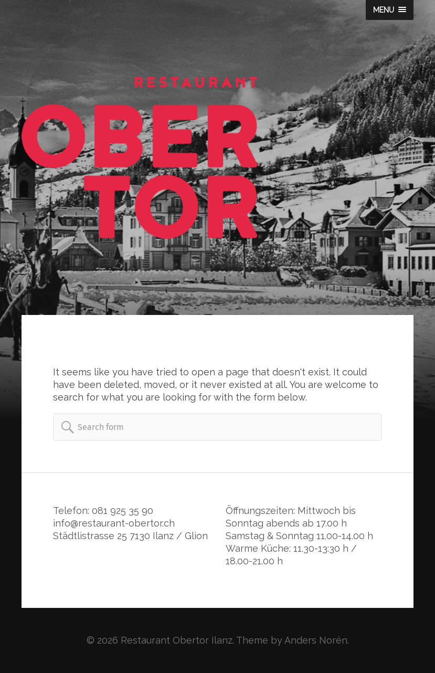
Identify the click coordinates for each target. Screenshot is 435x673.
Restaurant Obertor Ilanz (176, 640)
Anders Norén (315, 640)
